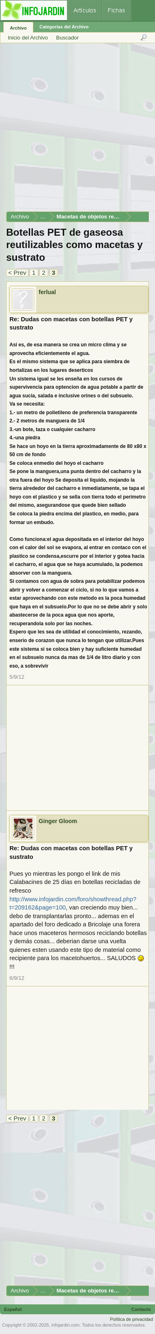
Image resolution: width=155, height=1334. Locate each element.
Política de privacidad (131, 1319)
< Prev (17, 272)
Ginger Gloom (58, 821)
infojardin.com (65, 1324)
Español (13, 1309)
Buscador (67, 38)
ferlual (47, 292)
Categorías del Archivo (63, 26)
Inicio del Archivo (28, 38)
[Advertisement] (77, 130)
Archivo (18, 28)
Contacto (141, 1309)
